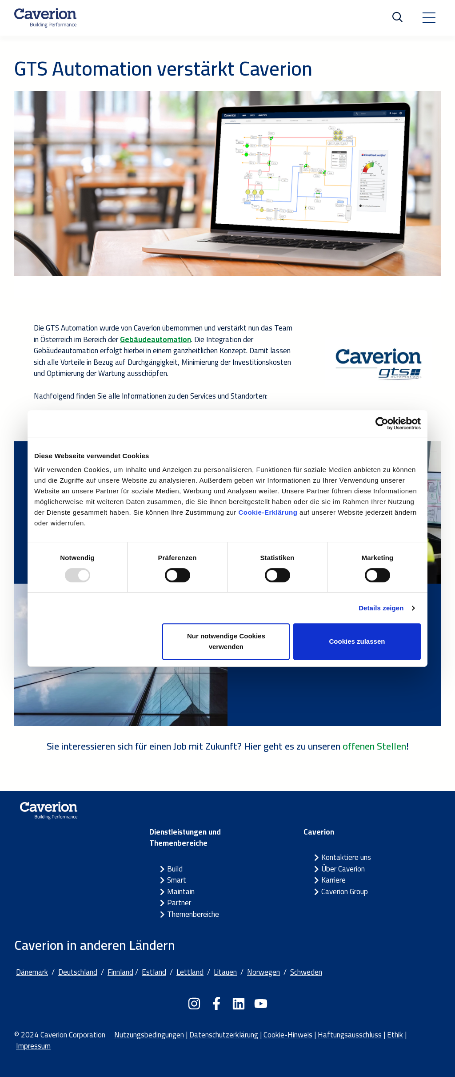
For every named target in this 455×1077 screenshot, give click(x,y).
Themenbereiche (193, 914)
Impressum (33, 1046)
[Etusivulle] (45, 18)
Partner (179, 902)
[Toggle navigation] (429, 18)
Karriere (333, 880)
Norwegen (263, 972)
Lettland (190, 972)
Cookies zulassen (357, 641)
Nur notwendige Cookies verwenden (226, 641)
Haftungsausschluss (350, 1035)
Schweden (306, 972)
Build (175, 869)
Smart (176, 880)
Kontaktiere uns (346, 857)
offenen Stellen (374, 746)
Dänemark (32, 972)
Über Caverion (343, 869)
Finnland (120, 972)
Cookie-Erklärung (267, 512)
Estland (154, 972)
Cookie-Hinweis (287, 1035)
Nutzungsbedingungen (149, 1035)
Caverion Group (344, 891)
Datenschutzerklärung (223, 1035)
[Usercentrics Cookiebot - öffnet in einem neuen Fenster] (382, 423)
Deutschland (77, 972)
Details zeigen (381, 608)
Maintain (181, 891)
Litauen (225, 972)
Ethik (395, 1035)
